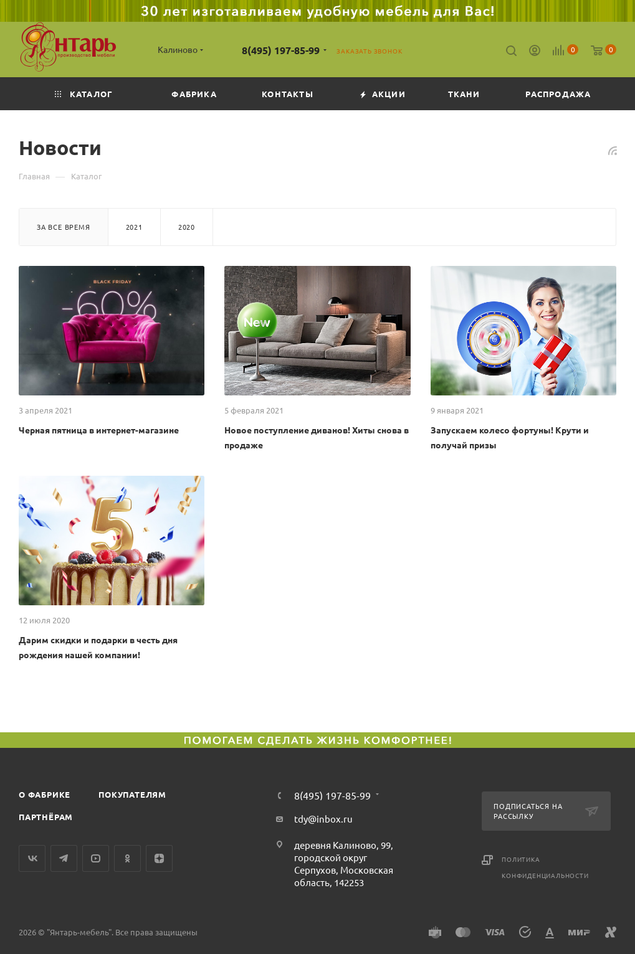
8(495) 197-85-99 (281, 50)
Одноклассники (127, 858)
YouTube (95, 858)
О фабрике (44, 794)
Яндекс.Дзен (159, 858)
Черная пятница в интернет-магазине (99, 429)
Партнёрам (46, 816)
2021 (134, 227)
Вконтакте (32, 858)
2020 (186, 227)
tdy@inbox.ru (323, 818)
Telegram (63, 858)
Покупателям (132, 794)
